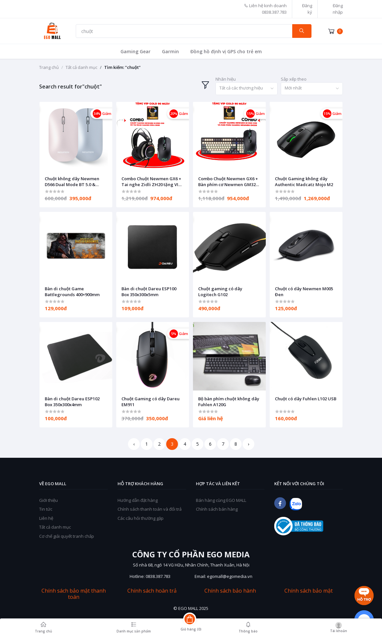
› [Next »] (248, 444)
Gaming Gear (135, 51)
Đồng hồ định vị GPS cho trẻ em (226, 51)
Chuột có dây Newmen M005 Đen (304, 291)
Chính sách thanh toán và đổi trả (150, 509)
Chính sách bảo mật (308, 591)
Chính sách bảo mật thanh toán (73, 594)
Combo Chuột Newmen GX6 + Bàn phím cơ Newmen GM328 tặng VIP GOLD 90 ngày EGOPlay (228, 181)
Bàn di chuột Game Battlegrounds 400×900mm (72, 291)
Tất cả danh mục (81, 67)
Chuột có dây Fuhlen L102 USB (305, 399)
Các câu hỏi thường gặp (141, 518)
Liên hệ (46, 518)
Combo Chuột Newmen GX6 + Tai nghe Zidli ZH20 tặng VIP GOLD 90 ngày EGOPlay (151, 181)
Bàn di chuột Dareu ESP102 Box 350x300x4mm (72, 401)
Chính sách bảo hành (230, 591)
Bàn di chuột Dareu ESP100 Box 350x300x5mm (148, 291)
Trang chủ (49, 67)
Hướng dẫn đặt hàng (138, 500)
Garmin (170, 51)
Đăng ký (307, 9)
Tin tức (45, 509)
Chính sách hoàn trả (152, 591)
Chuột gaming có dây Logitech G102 (220, 291)
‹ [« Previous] (134, 444)
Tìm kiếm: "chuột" (122, 67)
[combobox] (246, 88)
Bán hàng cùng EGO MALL (221, 500)
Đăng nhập (338, 9)
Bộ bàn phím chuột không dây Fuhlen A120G (228, 401)
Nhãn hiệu (225, 79)
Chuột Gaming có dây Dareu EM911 (150, 401)
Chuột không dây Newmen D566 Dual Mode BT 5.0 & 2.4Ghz (72, 181)
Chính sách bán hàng (217, 509)
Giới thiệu (48, 500)
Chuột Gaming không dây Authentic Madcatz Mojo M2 (304, 181)
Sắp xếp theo (294, 79)
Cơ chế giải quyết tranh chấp (66, 536)
